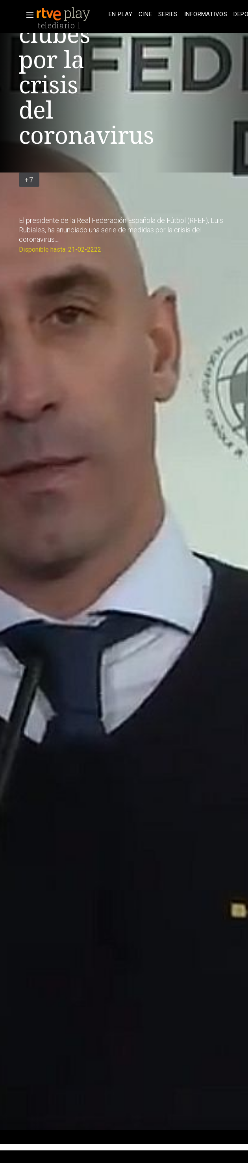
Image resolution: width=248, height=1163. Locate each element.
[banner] (70, 14)
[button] (27, 15)
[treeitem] (120, 14)
